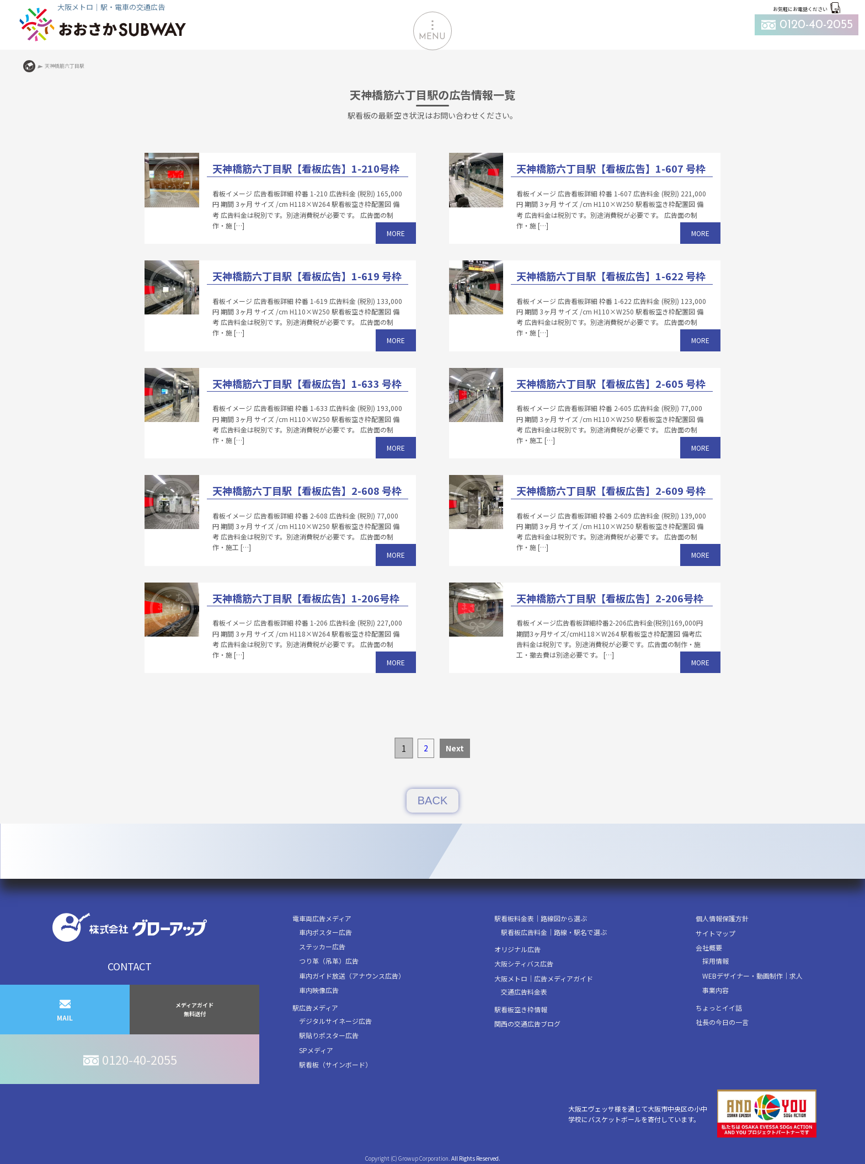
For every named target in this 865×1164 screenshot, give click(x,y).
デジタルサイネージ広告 (335, 1021)
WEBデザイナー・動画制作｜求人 (752, 975)
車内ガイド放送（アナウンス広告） (352, 975)
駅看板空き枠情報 (520, 1009)
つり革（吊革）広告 (329, 960)
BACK (432, 800)
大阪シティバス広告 (523, 963)
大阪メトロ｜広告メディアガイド (543, 978)
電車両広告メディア (321, 918)
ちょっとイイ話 (719, 1007)
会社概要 (709, 947)
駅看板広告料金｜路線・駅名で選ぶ (554, 932)
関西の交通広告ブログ (527, 1023)
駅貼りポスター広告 (329, 1035)
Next (455, 748)
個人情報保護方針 (722, 918)
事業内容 (715, 990)
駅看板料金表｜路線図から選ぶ (540, 918)
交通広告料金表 (524, 991)
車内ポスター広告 (325, 932)
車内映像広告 (319, 990)
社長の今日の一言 (722, 1022)
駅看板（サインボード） (335, 1064)
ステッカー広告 (322, 946)
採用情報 (715, 960)
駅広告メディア (315, 1007)
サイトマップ (715, 933)
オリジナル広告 (517, 949)
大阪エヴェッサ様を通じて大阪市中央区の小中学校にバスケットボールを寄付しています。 (692, 1114)
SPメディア (316, 1050)
